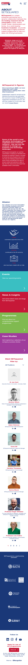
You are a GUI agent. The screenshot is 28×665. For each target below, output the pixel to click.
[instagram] (12, 639)
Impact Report (13, 103)
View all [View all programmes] (13, 650)
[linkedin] (7, 639)
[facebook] (16, 639)
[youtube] (20, 640)
